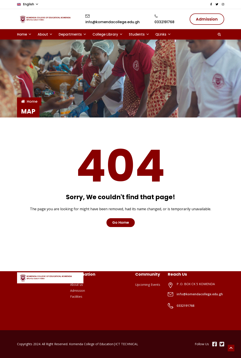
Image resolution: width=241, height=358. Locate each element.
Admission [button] (207, 19)
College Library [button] (106, 34)
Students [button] (137, 34)
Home (29, 101)
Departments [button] (71, 34)
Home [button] (22, 34)
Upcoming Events (147, 284)
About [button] (43, 34)
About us (76, 284)
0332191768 (185, 305)
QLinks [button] (161, 34)
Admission (77, 290)
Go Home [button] (120, 222)
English (26, 4)
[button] (219, 34)
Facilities (76, 296)
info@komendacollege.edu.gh (200, 294)
